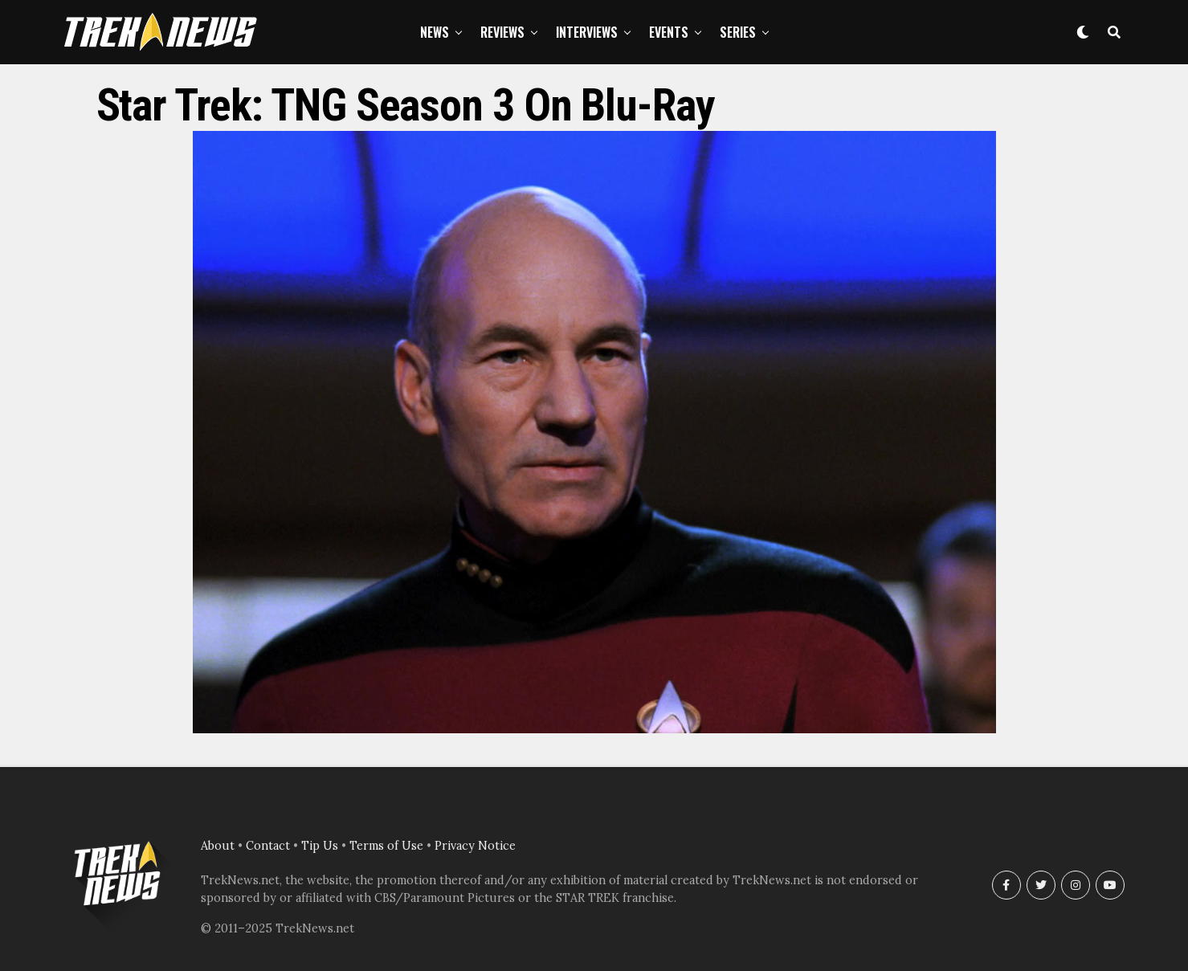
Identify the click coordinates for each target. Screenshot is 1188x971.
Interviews (587, 32)
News (434, 32)
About (218, 845)
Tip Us (319, 845)
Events (668, 32)
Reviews (502, 32)
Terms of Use (386, 845)
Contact (268, 845)
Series (738, 32)
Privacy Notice (475, 845)
